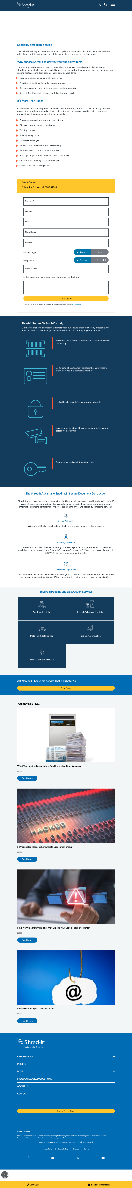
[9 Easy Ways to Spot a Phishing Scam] (66, 977)
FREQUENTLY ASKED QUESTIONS (34, 1078)
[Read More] (42, 608)
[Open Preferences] (4, 1174)
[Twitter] (77, 1158)
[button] (74, 1056)
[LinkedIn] (52, 1158)
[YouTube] (103, 1158)
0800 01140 (51, 187)
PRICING (21, 1063)
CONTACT (22, 1093)
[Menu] (112, 4)
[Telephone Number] (105, 4)
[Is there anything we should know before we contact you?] (66, 287)
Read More (27, 778)
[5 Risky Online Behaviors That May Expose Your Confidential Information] (66, 896)
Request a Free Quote (100, 1184)
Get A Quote (66, 688)
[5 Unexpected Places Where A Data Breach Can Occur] (66, 816)
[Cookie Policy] (63, 1149)
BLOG (20, 1071)
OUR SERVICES (25, 1056)
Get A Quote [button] (66, 298)
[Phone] (33, 1184)
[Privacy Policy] (47, 1149)
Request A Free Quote (66, 1111)
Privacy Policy (76, 304)
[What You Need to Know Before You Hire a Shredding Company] (66, 735)
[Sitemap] (76, 1149)
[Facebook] (28, 1158)
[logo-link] (26, 5)
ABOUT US (22, 1086)
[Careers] (87, 1149)
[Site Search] (99, 4)
